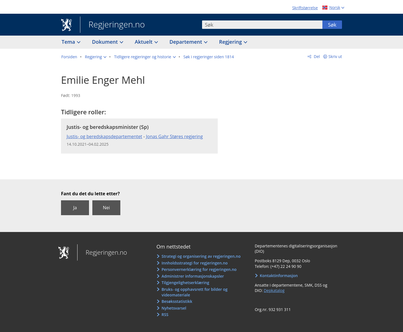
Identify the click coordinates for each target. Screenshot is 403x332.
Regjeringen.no (112, 24)
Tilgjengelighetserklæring (185, 282)
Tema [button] (69, 41)
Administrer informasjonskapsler (192, 276)
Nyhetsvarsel (173, 308)
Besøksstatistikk (176, 301)
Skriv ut (335, 56)
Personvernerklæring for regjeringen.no (198, 269)
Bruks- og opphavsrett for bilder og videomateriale (194, 292)
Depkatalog (274, 290)
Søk (332, 24)
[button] (95, 57)
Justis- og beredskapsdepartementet (104, 136)
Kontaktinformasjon (279, 275)
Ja (75, 208)
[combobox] (262, 24)
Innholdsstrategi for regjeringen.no (194, 263)
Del (316, 56)
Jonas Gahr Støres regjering (174, 136)
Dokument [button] (105, 41)
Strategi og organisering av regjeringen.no (201, 256)
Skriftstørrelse (305, 7)
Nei (106, 208)
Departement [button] (186, 41)
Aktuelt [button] (144, 41)
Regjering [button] (231, 41)
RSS (164, 314)
